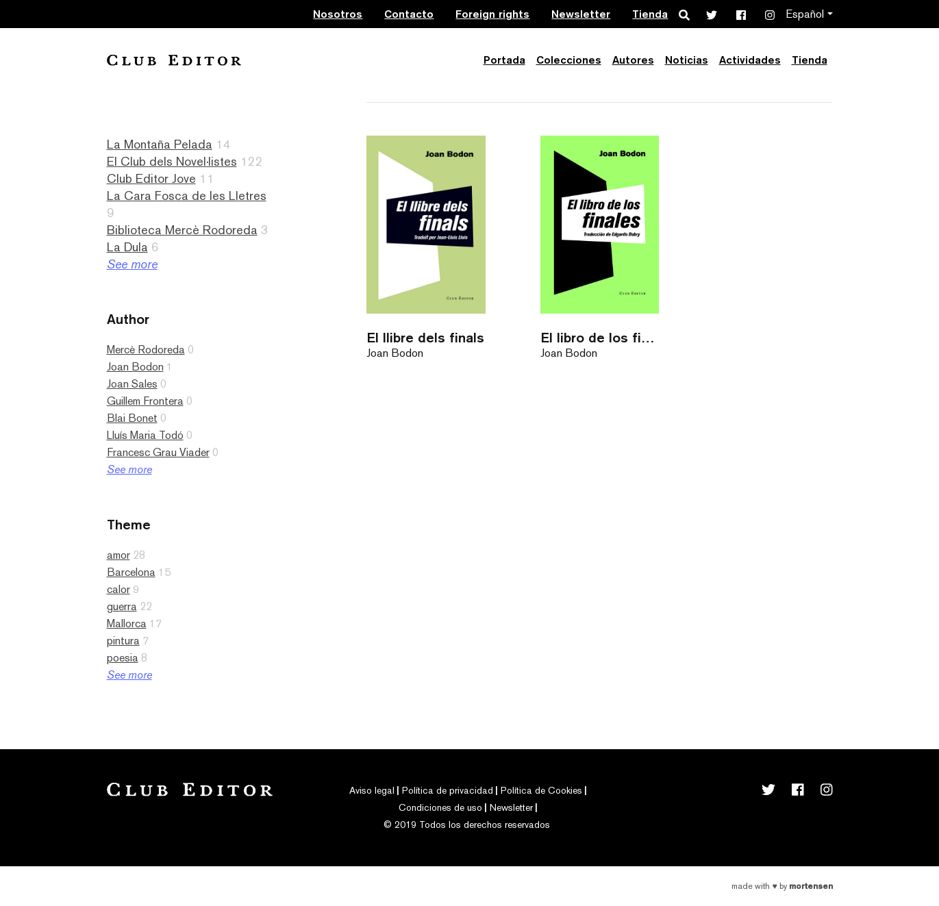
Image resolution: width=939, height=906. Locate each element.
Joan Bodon (135, 366)
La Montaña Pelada (159, 144)
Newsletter (580, 14)
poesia (122, 657)
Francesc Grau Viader (158, 452)
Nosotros (337, 14)
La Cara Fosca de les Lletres (186, 195)
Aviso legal (372, 790)
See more (132, 264)
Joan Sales (132, 383)
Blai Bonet (132, 418)
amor (118, 555)
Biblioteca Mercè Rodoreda (182, 230)
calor (118, 589)
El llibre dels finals (425, 337)
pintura (123, 640)
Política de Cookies (541, 790)
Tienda (650, 14)
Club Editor (174, 60)
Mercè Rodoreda (146, 349)
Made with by (781, 886)
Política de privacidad (447, 790)
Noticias (686, 59)
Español (805, 14)
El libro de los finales (599, 337)
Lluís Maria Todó (145, 435)
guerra (122, 606)
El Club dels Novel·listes (172, 161)
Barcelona (131, 572)
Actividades (750, 59)
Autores (633, 59)
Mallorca (127, 623)
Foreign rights (492, 14)
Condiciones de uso (440, 807)
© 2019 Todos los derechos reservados (467, 824)
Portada (504, 59)
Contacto (409, 14)
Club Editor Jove (151, 178)
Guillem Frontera (145, 400)
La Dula (127, 247)
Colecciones (568, 59)
